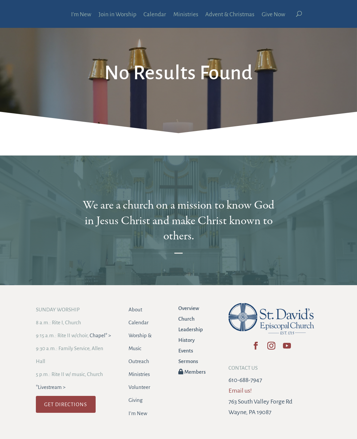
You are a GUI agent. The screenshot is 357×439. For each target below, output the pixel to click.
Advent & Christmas (229, 15)
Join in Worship (117, 15)
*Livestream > (50, 387)
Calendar (154, 15)
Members (192, 372)
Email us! (240, 390)
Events (185, 350)
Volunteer (139, 387)
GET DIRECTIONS (65, 404)
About (135, 309)
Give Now (273, 15)
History (186, 340)
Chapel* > (100, 335)
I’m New (81, 15)
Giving (135, 400)
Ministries (185, 15)
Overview (188, 308)
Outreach (139, 361)
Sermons (188, 361)
